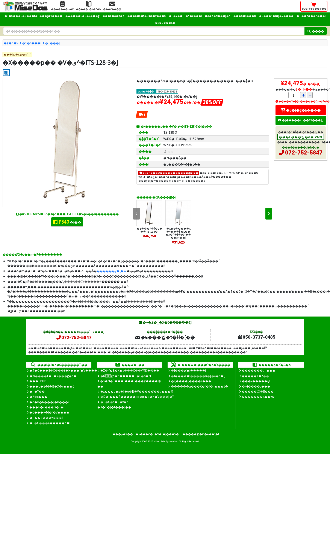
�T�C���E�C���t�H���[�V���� (33, 16)
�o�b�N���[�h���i (49, 402)
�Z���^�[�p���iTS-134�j (149, 229)
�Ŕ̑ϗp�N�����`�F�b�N (125, 376)
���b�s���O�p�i (46, 407)
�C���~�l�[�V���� (276, 16)
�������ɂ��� (259, 370)
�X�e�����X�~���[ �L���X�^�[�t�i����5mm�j (178, 232)
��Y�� (175, 16)
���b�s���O (244, 16)
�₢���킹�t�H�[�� (165, 337)
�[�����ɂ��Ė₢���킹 (300, 120)
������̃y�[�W (111, 270)
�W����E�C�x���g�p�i (53, 376)
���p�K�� (123, 434)
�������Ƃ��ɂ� (258, 396)
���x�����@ (256, 381)
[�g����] (6, 72)
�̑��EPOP (37, 381)
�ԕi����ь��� (256, 386)
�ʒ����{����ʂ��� (191, 381)
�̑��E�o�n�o (113, 16)
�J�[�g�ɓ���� (301, 110)
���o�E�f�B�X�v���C (146, 16)
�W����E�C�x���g (82, 16)
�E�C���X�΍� (165, 22)
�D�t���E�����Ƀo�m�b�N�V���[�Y (137, 396)
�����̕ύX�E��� (258, 391)
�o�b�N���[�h (217, 16)
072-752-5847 (303, 152)
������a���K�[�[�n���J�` (200, 386)
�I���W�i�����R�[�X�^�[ (198, 376)
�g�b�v (11, 43)
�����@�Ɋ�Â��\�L (201, 434)
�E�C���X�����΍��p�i (49, 423)
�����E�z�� (255, 376)
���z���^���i (311, 16)
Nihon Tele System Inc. (166, 441)
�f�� (67, 221)
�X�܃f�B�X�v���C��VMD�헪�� (129, 370)
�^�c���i (193, 16)
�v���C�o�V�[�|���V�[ (158, 434)
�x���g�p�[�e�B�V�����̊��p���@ (136, 391)
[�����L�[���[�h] (153, 31)
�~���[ (52, 43)
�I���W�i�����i (188, 370)
